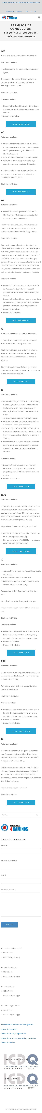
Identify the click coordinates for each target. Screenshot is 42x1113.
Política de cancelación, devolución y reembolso (18, 1038)
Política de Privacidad (8, 1029)
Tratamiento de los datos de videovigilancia (17, 1025)
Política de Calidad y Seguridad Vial (13, 1034)
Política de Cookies (8, 1043)
